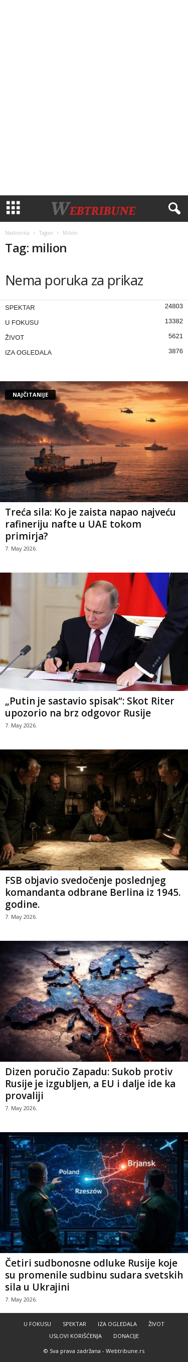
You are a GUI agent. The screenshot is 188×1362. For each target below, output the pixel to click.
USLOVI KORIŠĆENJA (75, 1336)
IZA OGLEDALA (28, 352)
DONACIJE (126, 1336)
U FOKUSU (22, 322)
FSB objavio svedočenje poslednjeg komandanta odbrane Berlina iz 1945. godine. (92, 892)
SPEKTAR (20, 307)
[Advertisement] (94, 97)
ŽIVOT (14, 337)
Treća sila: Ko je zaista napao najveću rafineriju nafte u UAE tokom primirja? (90, 524)
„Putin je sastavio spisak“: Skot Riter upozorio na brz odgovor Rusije (89, 706)
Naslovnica (17, 232)
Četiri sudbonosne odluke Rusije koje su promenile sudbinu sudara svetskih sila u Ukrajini (94, 1275)
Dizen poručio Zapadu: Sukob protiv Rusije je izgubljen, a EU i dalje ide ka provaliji (90, 1083)
